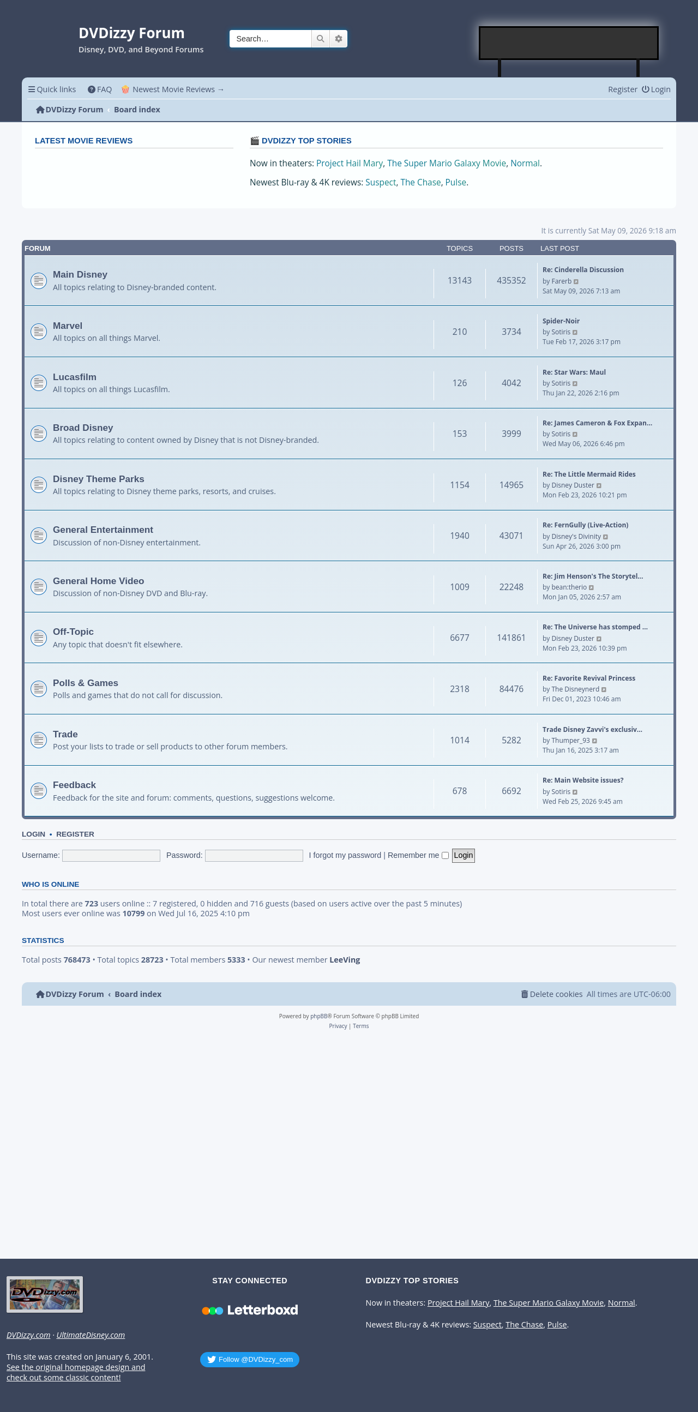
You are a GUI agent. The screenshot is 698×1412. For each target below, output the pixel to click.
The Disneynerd (575, 689)
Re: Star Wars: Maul (574, 372)
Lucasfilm (75, 376)
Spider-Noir (561, 321)
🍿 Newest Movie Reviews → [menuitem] (173, 89)
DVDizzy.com (28, 1335)
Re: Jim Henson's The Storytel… (593, 576)
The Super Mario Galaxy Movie (446, 163)
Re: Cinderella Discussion (583, 269)
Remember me (418, 855)
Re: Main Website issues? (583, 780)
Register (75, 834)
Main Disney (80, 274)
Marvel (67, 325)
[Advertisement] (569, 43)
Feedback (74, 784)
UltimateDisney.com (90, 1335)
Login (33, 834)
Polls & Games (85, 682)
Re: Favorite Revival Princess (589, 678)
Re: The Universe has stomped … (595, 627)
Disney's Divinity (575, 536)
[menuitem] (99, 89)
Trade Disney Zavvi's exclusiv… (592, 729)
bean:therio (569, 587)
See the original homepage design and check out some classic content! (76, 1372)
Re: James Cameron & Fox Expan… (597, 423)
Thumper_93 (570, 740)
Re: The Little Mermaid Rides (589, 474)
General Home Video (99, 580)
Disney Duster (572, 485)
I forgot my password (345, 855)
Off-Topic (73, 631)
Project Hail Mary (349, 163)
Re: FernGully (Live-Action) (585, 525)
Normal (525, 163)
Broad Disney (83, 427)
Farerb (561, 281)
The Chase (420, 182)
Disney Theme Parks (99, 478)
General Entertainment (103, 529)
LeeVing (344, 960)
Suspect (380, 182)
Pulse (456, 182)
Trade (65, 734)
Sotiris (560, 332)
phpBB (318, 1016)
